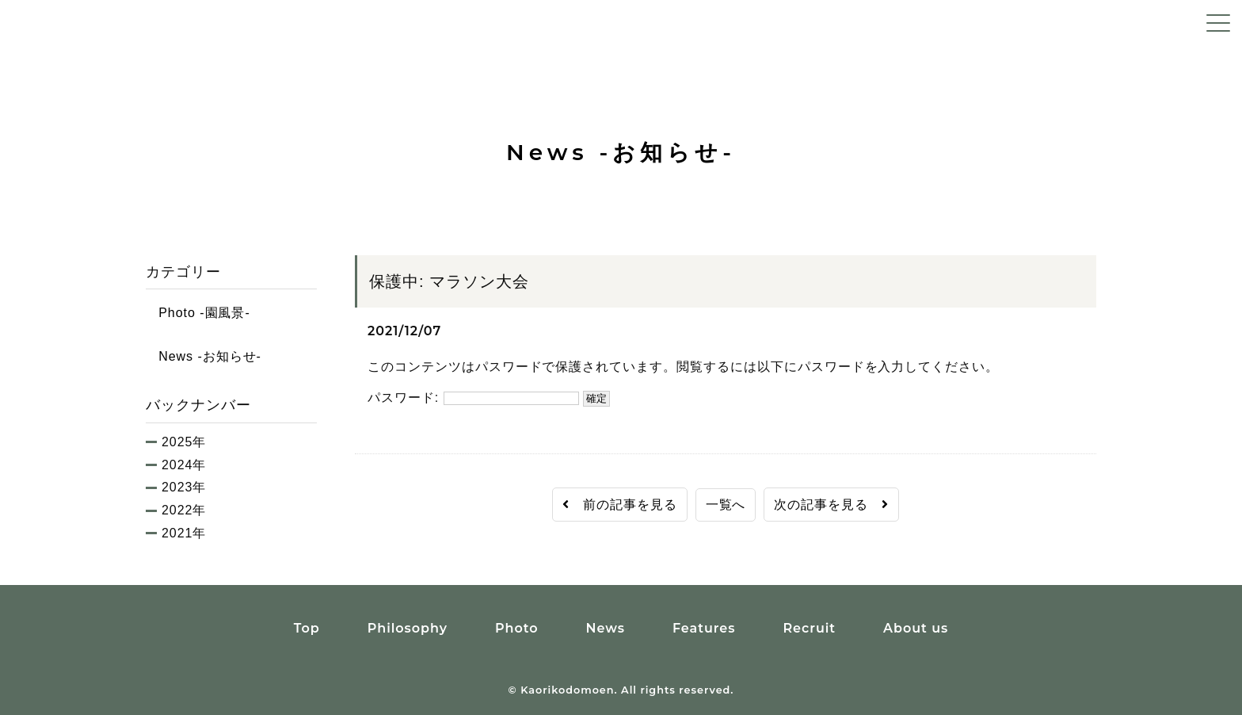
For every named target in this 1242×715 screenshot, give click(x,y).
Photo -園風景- (198, 312)
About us (915, 628)
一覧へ (726, 504)
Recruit (809, 628)
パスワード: (473, 397)
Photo (517, 628)
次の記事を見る (831, 504)
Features (703, 628)
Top (307, 628)
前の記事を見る (619, 504)
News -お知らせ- (203, 356)
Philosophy (408, 628)
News (604, 628)
